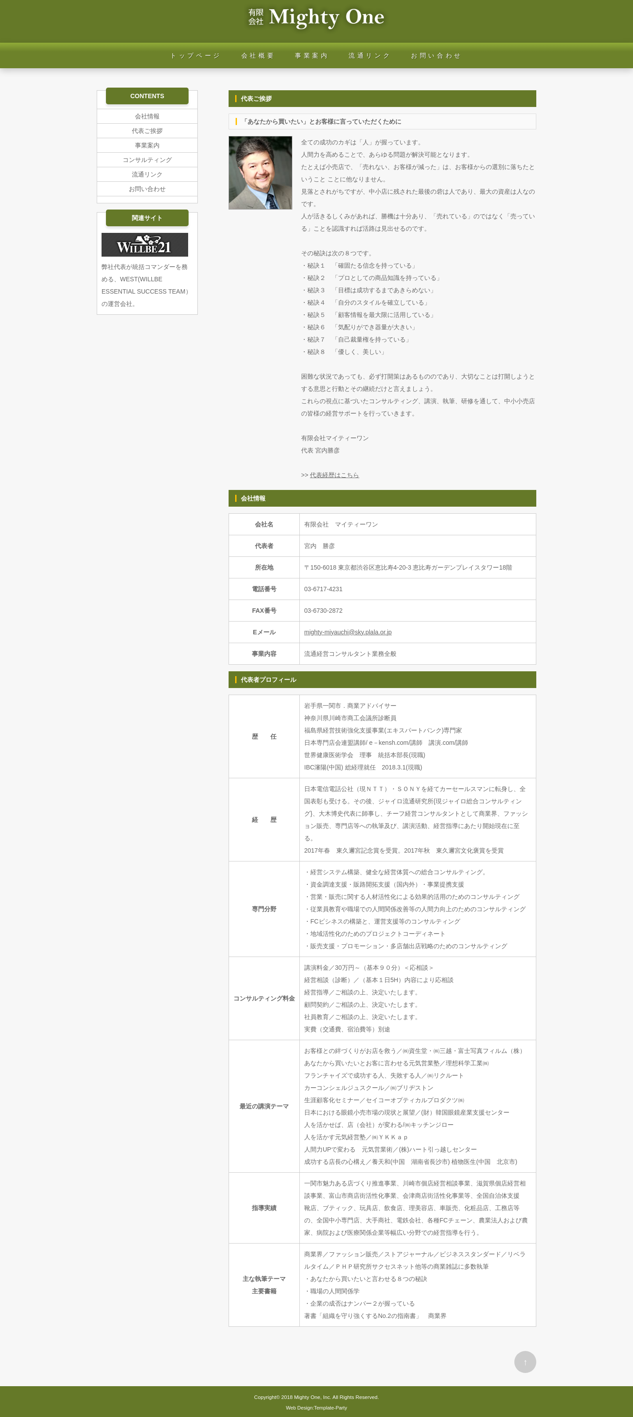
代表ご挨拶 (147, 130)
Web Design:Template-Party (316, 1407)
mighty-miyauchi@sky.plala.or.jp (348, 632)
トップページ (196, 55)
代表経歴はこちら (334, 474)
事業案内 (312, 55)
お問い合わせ (437, 55)
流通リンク (370, 55)
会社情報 (147, 116)
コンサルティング (147, 159)
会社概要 (258, 55)
